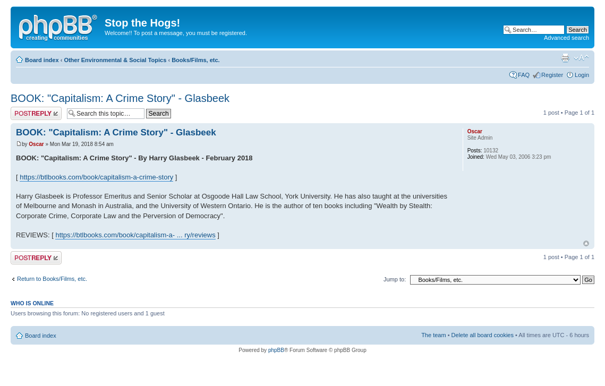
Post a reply (36, 113)
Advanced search (566, 38)
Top (586, 243)
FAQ (524, 75)
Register (552, 75)
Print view (565, 58)
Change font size (581, 58)
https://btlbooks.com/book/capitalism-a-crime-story (96, 177)
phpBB (276, 350)
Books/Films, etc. (195, 60)
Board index (42, 60)
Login (582, 75)
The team (433, 335)
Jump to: (395, 279)
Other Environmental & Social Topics (115, 60)
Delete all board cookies (482, 335)
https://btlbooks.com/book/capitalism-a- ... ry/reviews (135, 235)
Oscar (36, 144)
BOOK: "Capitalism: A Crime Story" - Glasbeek (120, 98)
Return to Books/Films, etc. (52, 279)
